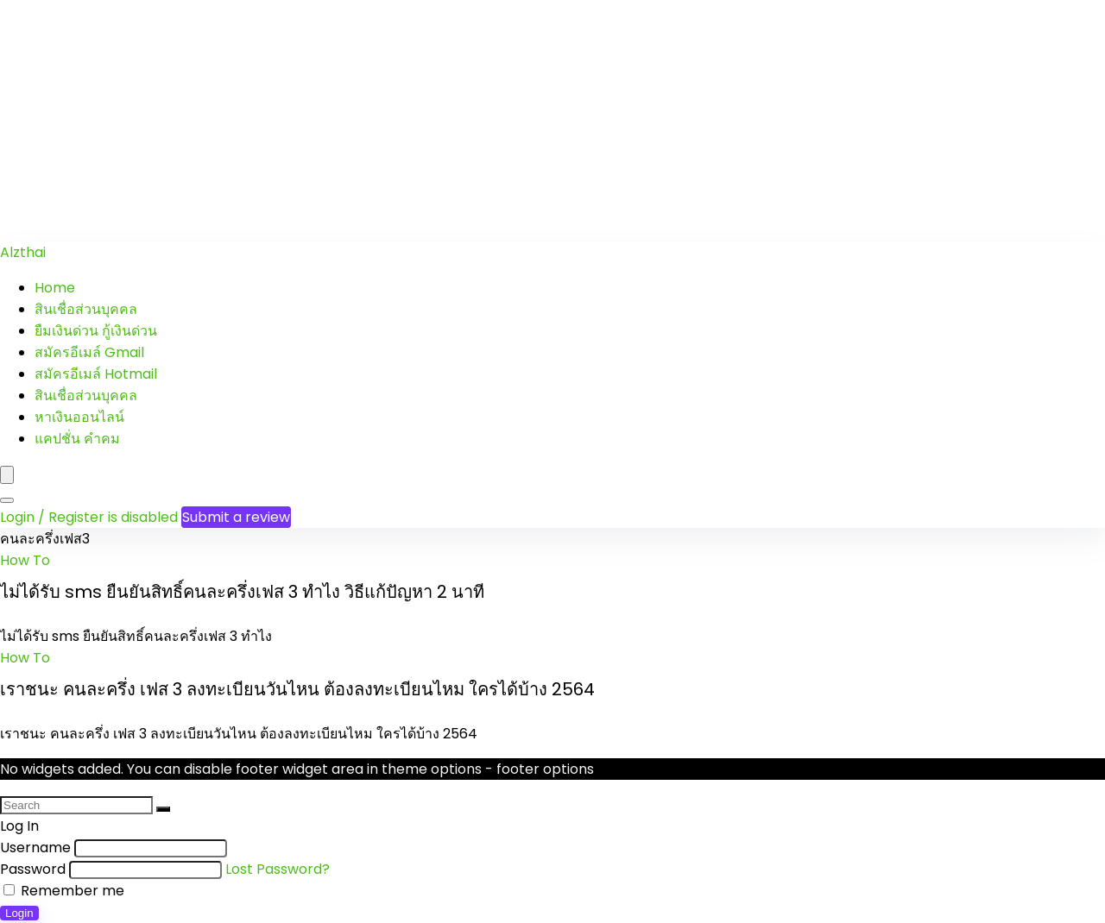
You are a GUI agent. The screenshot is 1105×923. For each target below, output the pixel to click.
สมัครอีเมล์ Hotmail (96, 374)
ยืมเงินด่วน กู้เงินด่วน (96, 331)
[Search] (7, 500)
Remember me (63, 891)
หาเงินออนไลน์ (79, 417)
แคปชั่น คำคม (77, 439)
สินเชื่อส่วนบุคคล (86, 309)
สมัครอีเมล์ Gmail (89, 352)
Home (55, 288)
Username (35, 847)
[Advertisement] (518, 121)
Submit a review (236, 517)
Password (33, 869)
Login (19, 913)
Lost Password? (277, 869)
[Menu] (7, 475)
